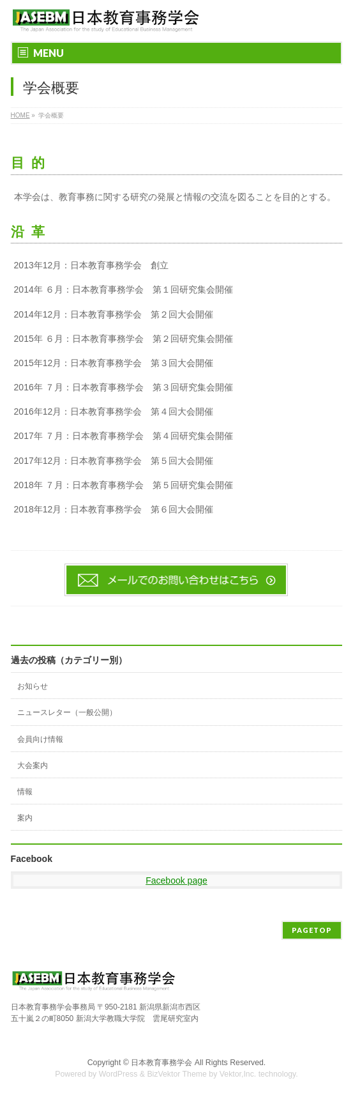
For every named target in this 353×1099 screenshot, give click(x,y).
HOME (20, 115)
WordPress (118, 1074)
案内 (25, 817)
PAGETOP (312, 930)
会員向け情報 (40, 739)
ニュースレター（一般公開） (67, 712)
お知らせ (32, 686)
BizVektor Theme (177, 1074)
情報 (25, 791)
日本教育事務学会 (161, 1062)
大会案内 (32, 765)
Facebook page (176, 880)
